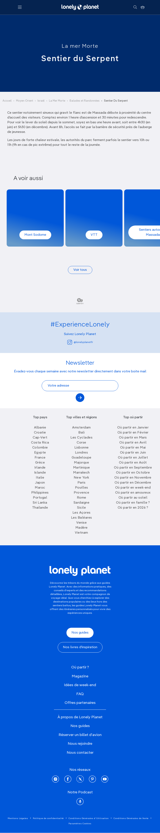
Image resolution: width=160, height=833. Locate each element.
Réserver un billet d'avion (80, 735)
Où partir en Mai (133, 447)
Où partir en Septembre (133, 467)
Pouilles (81, 487)
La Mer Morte (57, 101)
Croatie (40, 432)
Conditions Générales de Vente (131, 818)
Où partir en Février (133, 432)
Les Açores (81, 512)
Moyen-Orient (24, 101)
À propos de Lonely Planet (80, 717)
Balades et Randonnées (85, 101)
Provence (81, 492)
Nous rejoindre (80, 744)
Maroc (40, 487)
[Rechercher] (135, 7)
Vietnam (81, 532)
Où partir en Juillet (133, 457)
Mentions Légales (18, 818)
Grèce (40, 462)
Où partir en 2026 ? (133, 507)
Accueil (7, 101)
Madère (81, 527)
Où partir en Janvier (133, 427)
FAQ (80, 694)
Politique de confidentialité (48, 818)
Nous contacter (80, 753)
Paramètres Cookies (80, 824)
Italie (40, 477)
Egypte (40, 452)
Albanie (40, 427)
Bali (81, 432)
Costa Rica (40, 442)
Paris (82, 482)
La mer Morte (80, 46)
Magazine (80, 676)
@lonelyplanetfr (80, 342)
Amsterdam (81, 427)
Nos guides (80, 632)
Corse (81, 442)
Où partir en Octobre (133, 472)
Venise (81, 522)
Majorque (81, 462)
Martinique (81, 467)
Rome (81, 497)
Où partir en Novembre (132, 477)
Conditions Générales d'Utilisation (89, 818)
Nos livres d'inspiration (80, 647)
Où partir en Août (133, 462)
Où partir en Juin (133, 452)
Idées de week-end (80, 685)
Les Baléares (81, 517)
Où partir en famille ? (133, 502)
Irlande (40, 467)
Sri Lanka (40, 502)
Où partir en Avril (132, 442)
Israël (41, 101)
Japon (40, 482)
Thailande (40, 507)
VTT (94, 235)
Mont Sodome (35, 235)
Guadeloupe (81, 457)
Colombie (40, 447)
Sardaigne (82, 502)
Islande (40, 472)
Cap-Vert (40, 437)
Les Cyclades (81, 437)
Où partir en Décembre (133, 482)
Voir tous (80, 270)
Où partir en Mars (133, 437)
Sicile (81, 507)
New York (81, 477)
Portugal (40, 497)
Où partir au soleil (133, 497)
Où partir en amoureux (133, 492)
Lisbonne (81, 447)
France (40, 457)
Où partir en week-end (133, 487)
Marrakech (81, 472)
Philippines (40, 492)
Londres (81, 452)
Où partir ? (80, 667)
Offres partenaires (80, 703)
